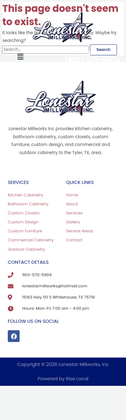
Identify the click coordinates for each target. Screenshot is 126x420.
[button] (20, 57)
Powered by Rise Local (63, 378)
